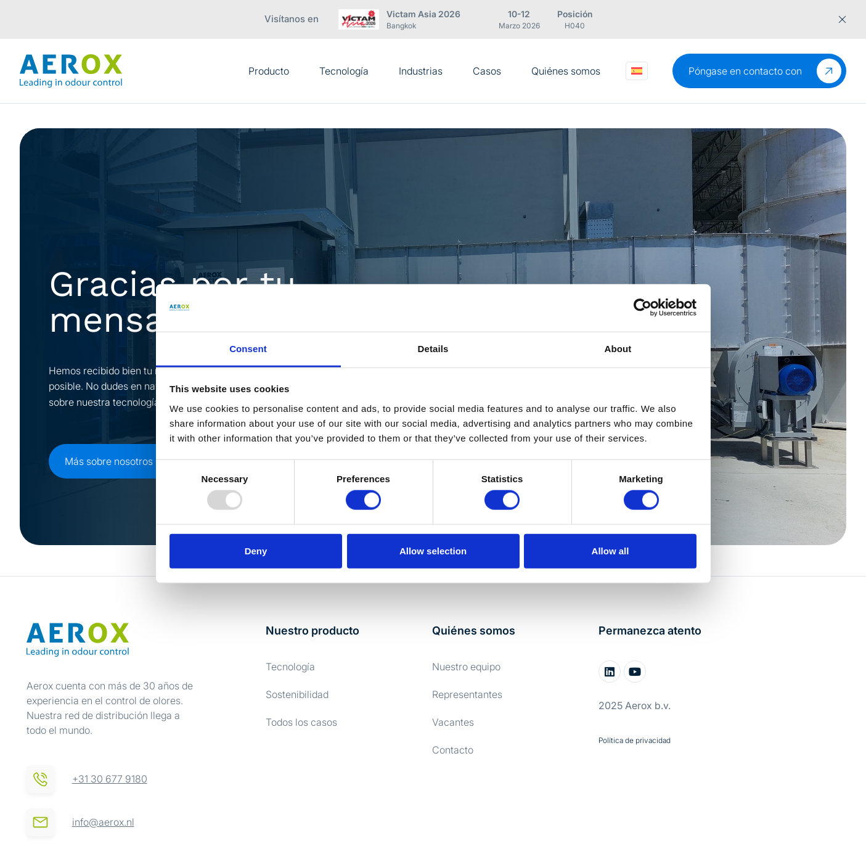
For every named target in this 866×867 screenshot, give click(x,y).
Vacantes (453, 722)
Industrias (421, 71)
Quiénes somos (565, 71)
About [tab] (618, 348)
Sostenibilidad (297, 694)
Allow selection (433, 550)
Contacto (452, 750)
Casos (487, 71)
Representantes (467, 694)
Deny (256, 550)
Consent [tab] (248, 348)
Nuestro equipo (466, 666)
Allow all (610, 550)
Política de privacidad (634, 740)
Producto (268, 71)
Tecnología (344, 71)
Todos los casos (301, 722)
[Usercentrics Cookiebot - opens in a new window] (642, 307)
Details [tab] (433, 348)
